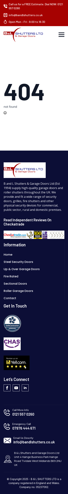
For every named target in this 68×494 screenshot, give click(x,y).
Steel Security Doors (18, 262)
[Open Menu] (61, 35)
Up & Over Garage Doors (22, 269)
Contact (10, 298)
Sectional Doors (15, 284)
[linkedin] (25, 387)
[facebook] (7, 387)
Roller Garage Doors (18, 291)
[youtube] (16, 387)
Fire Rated (11, 276)
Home (8, 255)
